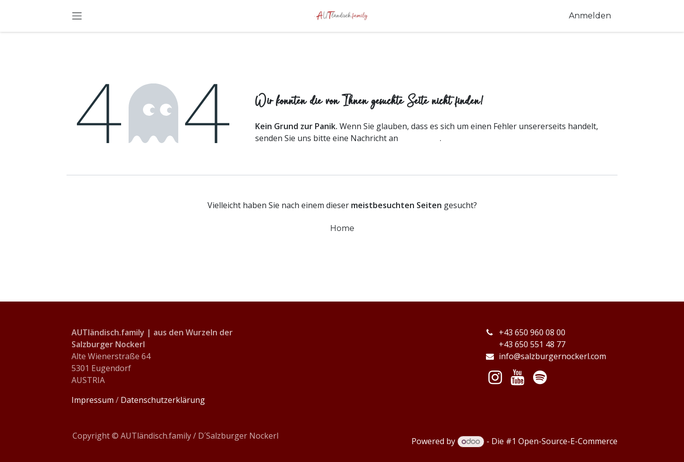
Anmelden (590, 15)
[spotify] (539, 377)
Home (342, 228)
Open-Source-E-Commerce (567, 441)
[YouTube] (517, 377)
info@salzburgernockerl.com (552, 356)
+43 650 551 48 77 (525, 344)
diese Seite (420, 138)
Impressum (92, 399)
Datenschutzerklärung (163, 399)
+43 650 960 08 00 (533, 332)
